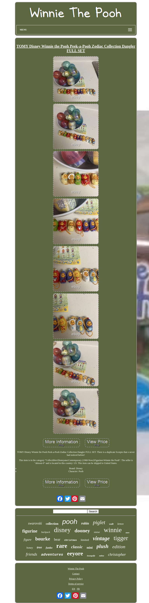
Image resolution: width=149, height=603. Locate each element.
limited (85, 539)
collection (52, 523)
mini (90, 547)
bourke (42, 538)
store (127, 533)
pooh (69, 521)
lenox (120, 523)
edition (118, 546)
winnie (113, 529)
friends (31, 554)
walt (111, 523)
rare (61, 545)
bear (57, 539)
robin (85, 523)
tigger (120, 537)
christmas (70, 540)
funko (49, 547)
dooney (82, 530)
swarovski (35, 523)
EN (73, 588)
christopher (117, 554)
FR (78, 588)
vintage (101, 538)
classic (77, 546)
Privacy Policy (76, 578)
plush (103, 546)
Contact (75, 573)
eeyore (75, 553)
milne (101, 555)
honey (29, 547)
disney (62, 529)
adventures (52, 555)
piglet (99, 522)
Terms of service (76, 583)
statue (97, 532)
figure (27, 539)
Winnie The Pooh (76, 568)
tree (39, 547)
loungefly (91, 555)
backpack (45, 532)
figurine (29, 531)
